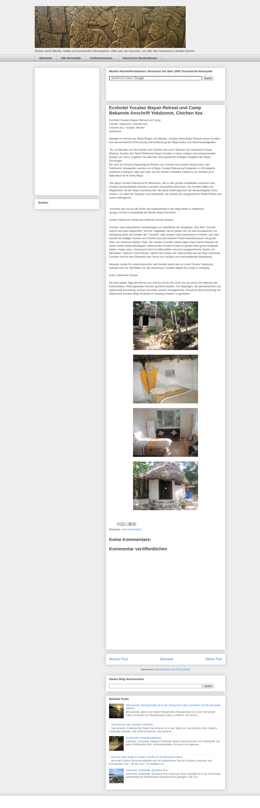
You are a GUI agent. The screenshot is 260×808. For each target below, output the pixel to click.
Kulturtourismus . (102, 58)
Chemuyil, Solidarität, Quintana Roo (147, 770)
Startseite (45, 58)
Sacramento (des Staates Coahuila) (132, 724)
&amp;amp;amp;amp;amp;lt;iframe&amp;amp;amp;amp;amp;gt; (154, 88)
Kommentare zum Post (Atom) (173, 669)
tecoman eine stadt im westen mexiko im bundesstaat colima (146, 756)
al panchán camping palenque (143, 737)
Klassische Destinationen (140, 58)
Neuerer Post (118, 659)
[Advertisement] (68, 130)
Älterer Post (214, 659)
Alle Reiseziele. (71, 58)
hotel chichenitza (131, 529)
